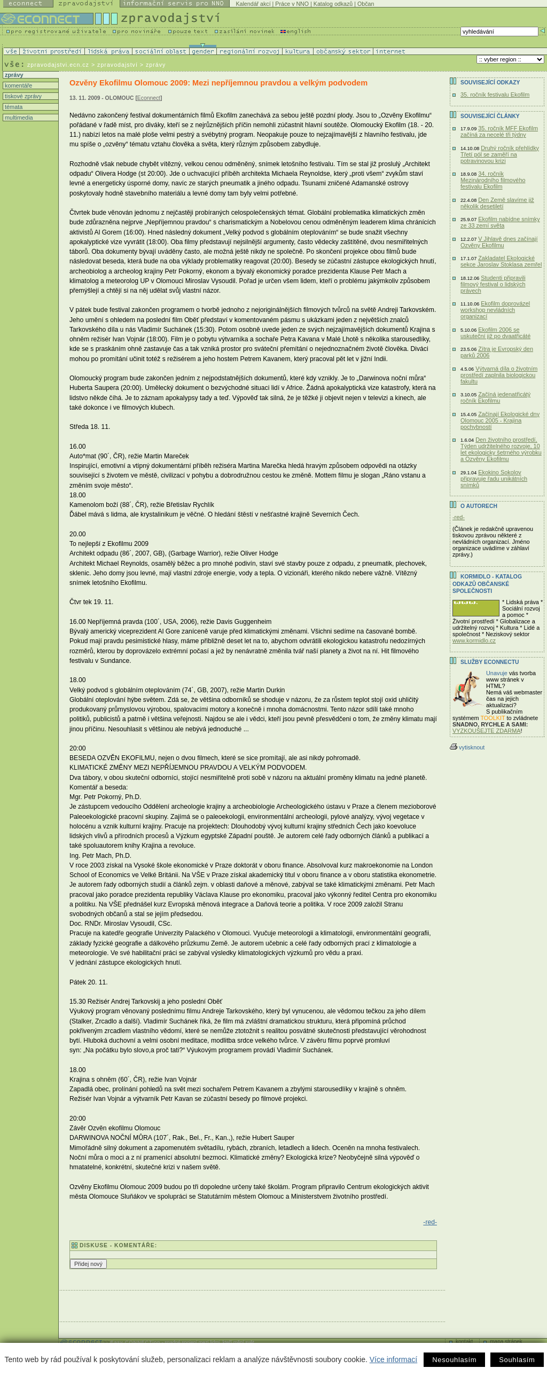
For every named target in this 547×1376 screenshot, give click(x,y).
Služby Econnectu (489, 662)
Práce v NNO (292, 4)
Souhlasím (517, 1360)
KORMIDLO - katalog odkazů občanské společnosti (487, 584)
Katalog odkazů (333, 4)
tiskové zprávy (22, 96)
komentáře (17, 85)
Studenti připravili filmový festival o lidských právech (493, 284)
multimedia (18, 117)
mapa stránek (506, 1341)
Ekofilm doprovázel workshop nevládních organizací (495, 309)
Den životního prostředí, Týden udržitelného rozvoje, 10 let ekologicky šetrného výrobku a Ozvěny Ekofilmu (501, 449)
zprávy (13, 75)
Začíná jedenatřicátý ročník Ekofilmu (495, 397)
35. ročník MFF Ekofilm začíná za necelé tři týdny (499, 131)
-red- (430, 1222)
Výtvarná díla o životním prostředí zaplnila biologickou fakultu (498, 375)
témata (12, 107)
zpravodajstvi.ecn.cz (58, 64)
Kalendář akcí (253, 4)
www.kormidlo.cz (474, 640)
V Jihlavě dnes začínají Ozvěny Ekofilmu (498, 242)
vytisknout (467, 747)
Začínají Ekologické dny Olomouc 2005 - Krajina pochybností (500, 420)
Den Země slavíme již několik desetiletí (497, 203)
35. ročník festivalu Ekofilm (494, 94)
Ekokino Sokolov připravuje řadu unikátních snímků (493, 478)
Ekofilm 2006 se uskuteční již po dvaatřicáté (495, 332)
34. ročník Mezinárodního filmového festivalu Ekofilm (493, 180)
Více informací (393, 1359)
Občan (365, 4)
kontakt (464, 1341)
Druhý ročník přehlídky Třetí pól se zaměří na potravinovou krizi (499, 154)
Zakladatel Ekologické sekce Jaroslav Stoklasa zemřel (501, 261)
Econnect (148, 98)
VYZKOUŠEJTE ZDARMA (486, 731)
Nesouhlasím (454, 1360)
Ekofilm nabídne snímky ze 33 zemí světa (500, 222)
